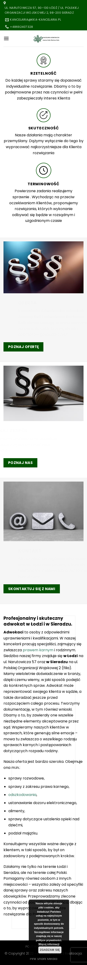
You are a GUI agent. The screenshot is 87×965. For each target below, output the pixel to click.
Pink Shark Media (43, 958)
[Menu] (6, 38)
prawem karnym (38, 650)
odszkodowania (22, 794)
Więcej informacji (49, 944)
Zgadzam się (50, 950)
